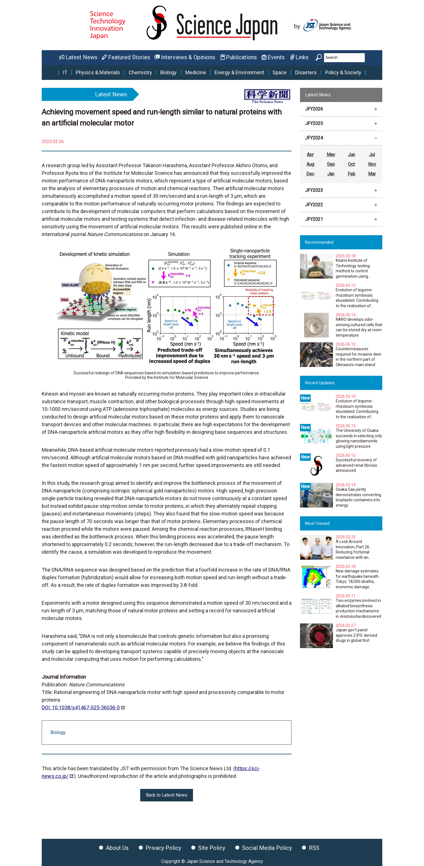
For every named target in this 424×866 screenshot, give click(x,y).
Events (276, 57)
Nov (372, 164)
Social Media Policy (267, 847)
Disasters (306, 72)
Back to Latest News (166, 795)
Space (279, 72)
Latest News (81, 57)
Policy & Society (343, 72)
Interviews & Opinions (188, 57)
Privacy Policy (163, 847)
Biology (168, 72)
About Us (117, 847)
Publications (241, 57)
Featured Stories (129, 57)
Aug (310, 164)
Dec (310, 174)
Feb (351, 174)
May (331, 154)
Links (301, 57)
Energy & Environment (239, 72)
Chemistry (140, 72)
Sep (331, 164)
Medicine (195, 72)
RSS (314, 847)
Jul (372, 154)
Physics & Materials (98, 72)
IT (65, 72)
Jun (351, 154)
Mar (372, 174)
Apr (310, 154)
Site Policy (211, 847)
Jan (330, 174)
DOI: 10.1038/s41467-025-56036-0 (81, 707)
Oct (351, 164)
